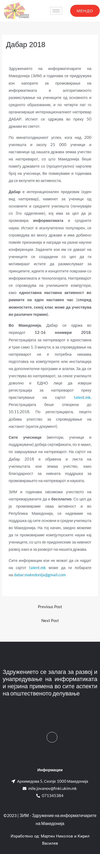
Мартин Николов (57, 836)
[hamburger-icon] (56, 11)
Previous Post (50, 606)
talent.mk (82, 397)
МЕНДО (85, 10)
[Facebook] (52, 737)
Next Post (50, 620)
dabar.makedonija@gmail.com (40, 575)
